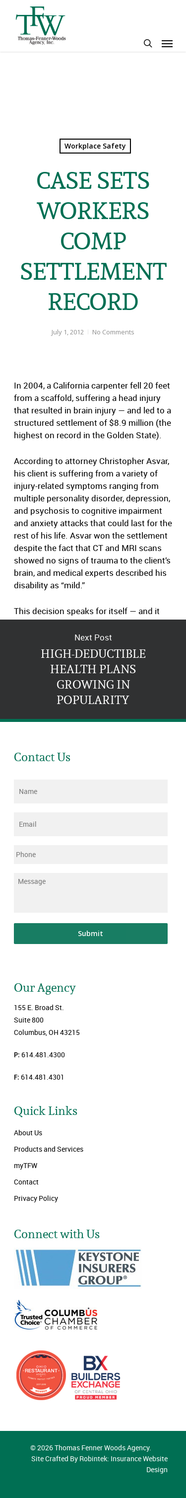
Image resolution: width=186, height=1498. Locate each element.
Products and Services (48, 1149)
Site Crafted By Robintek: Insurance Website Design (99, 1464)
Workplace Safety (95, 146)
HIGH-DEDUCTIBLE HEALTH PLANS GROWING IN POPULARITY (93, 669)
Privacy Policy (36, 1198)
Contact (26, 1181)
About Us (28, 1132)
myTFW (25, 1165)
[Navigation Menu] (167, 43)
